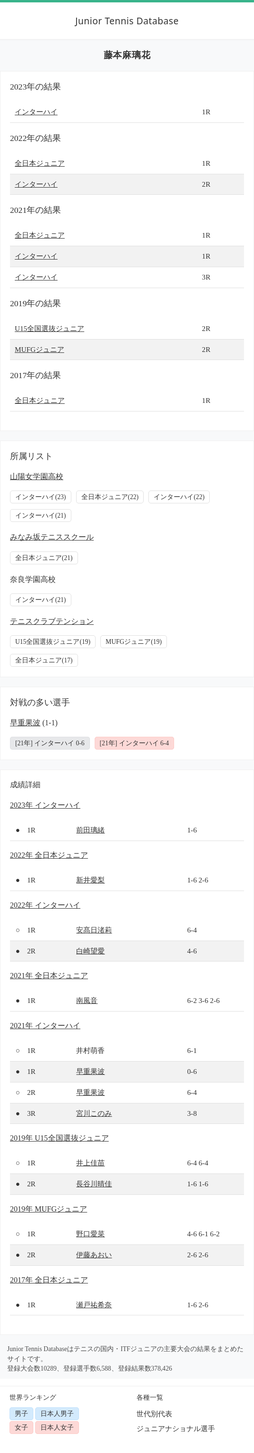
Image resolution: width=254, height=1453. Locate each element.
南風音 (87, 1000)
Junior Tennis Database (126, 20)
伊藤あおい (94, 1255)
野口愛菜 (90, 1234)
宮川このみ (94, 1113)
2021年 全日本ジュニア (49, 976)
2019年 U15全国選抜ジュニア (59, 1138)
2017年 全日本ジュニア (49, 1280)
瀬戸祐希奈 (94, 1305)
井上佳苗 (90, 1163)
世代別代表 (154, 1414)
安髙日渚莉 (94, 930)
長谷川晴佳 (94, 1184)
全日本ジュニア (40, 163)
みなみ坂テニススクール (52, 537)
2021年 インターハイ (45, 1026)
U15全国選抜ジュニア (49, 328)
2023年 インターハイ (45, 805)
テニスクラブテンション (52, 621)
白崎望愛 (90, 951)
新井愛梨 (90, 880)
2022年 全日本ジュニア (49, 855)
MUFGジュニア (39, 349)
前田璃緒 (90, 830)
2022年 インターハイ (45, 905)
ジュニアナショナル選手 (176, 1428)
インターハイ (36, 112)
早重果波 (25, 723)
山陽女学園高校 (36, 476)
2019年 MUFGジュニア (48, 1209)
